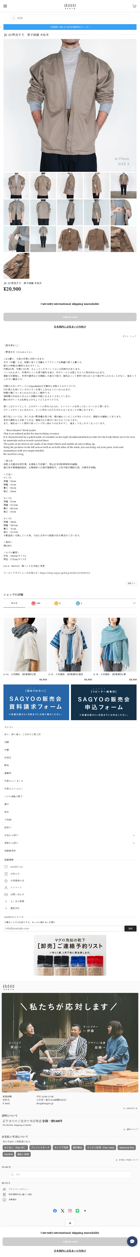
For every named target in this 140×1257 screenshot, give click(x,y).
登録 (130, 928)
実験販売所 (10, 851)
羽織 (6, 742)
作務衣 (7, 757)
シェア (133, 336)
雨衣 (6, 812)
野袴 (6, 765)
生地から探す (11, 835)
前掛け (7, 827)
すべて (14, 603)
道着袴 (7, 773)
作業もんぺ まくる (13, 781)
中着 (6, 750)
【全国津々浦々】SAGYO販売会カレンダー (70, 27)
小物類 (7, 820)
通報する (131, 583)
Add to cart (70, 317)
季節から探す (11, 843)
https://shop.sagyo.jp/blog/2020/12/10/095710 (65, 572)
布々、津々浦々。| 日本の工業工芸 (22, 734)
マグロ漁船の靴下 (13, 796)
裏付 (6, 804)
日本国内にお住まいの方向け (70, 326)
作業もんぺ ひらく (13, 788)
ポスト (125, 336)
